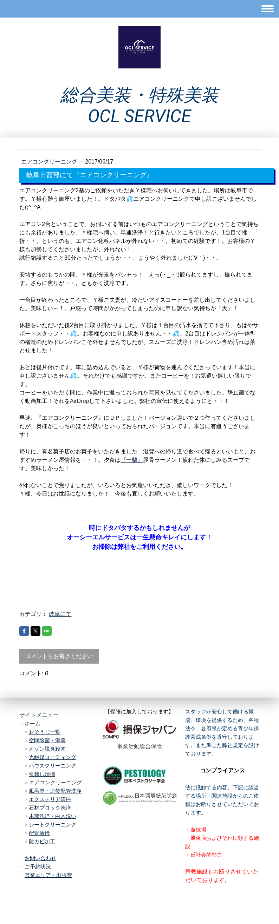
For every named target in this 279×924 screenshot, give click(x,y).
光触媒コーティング (52, 757)
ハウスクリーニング (52, 766)
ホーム (32, 723)
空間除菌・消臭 (47, 740)
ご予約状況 (38, 867)
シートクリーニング (52, 825)
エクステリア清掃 (50, 799)
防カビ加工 (42, 841)
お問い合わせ (40, 858)
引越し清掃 (42, 774)
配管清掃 (39, 833)
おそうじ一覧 (44, 732)
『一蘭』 (132, 460)
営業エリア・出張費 (48, 875)
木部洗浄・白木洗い (52, 816)
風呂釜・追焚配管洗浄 (55, 791)
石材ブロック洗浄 (50, 808)
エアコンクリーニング (50, 162)
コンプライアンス (222, 770)
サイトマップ (92, 899)
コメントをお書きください (59, 656)
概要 (22, 899)
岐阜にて (60, 614)
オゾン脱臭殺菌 (47, 749)
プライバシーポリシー (53, 899)
